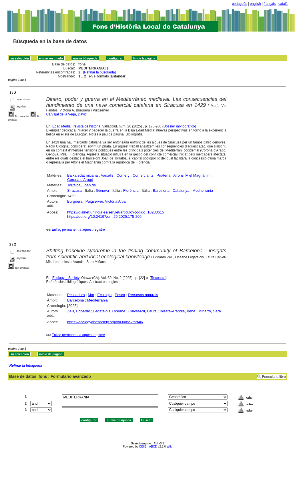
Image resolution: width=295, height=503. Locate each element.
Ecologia (104, 295)
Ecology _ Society (65, 278)
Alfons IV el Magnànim (191, 175)
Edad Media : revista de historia (76, 126)
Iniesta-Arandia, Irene (177, 311)
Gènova (102, 190)
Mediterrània (202, 190)
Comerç (123, 175)
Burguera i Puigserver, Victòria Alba (96, 201)
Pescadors (76, 295)
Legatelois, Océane (109, 311)
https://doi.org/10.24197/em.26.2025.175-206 (104, 216)
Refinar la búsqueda (99, 72)
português (239, 4)
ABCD (153, 446)
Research (158, 278)
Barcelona (161, 190)
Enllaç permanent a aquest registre (78, 229)
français (270, 4)
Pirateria (163, 175)
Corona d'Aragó (80, 179)
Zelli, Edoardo (78, 311)
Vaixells (107, 175)
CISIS (143, 446)
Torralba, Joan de (81, 185)
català (283, 4)
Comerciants (143, 175)
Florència (130, 190)
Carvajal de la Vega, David (66, 114)
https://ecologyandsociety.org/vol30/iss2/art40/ (105, 322)
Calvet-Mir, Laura (142, 311)
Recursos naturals (143, 295)
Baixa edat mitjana (82, 175)
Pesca (120, 295)
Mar (91, 295)
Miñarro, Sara (209, 311)
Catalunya (181, 190)
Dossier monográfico (179, 126)
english (255, 4)
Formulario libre (274, 377)
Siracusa (74, 190)
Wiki (169, 446)
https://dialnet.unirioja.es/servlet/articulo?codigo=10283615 (115, 212)
